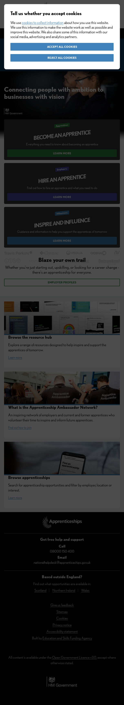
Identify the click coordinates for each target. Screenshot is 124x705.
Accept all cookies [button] (62, 46)
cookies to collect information (42, 22)
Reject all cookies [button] (62, 57)
